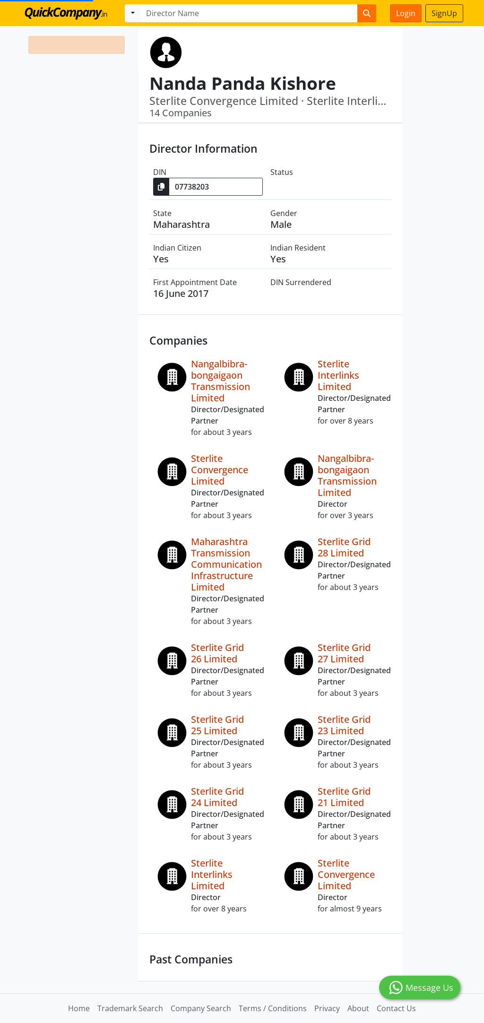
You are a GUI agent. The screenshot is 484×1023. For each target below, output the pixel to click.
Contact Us (396, 1008)
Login (405, 13)
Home (79, 1008)
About (358, 1008)
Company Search (201, 1008)
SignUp (444, 13)
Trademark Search (130, 1008)
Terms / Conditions (273, 1008)
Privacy (327, 1008)
